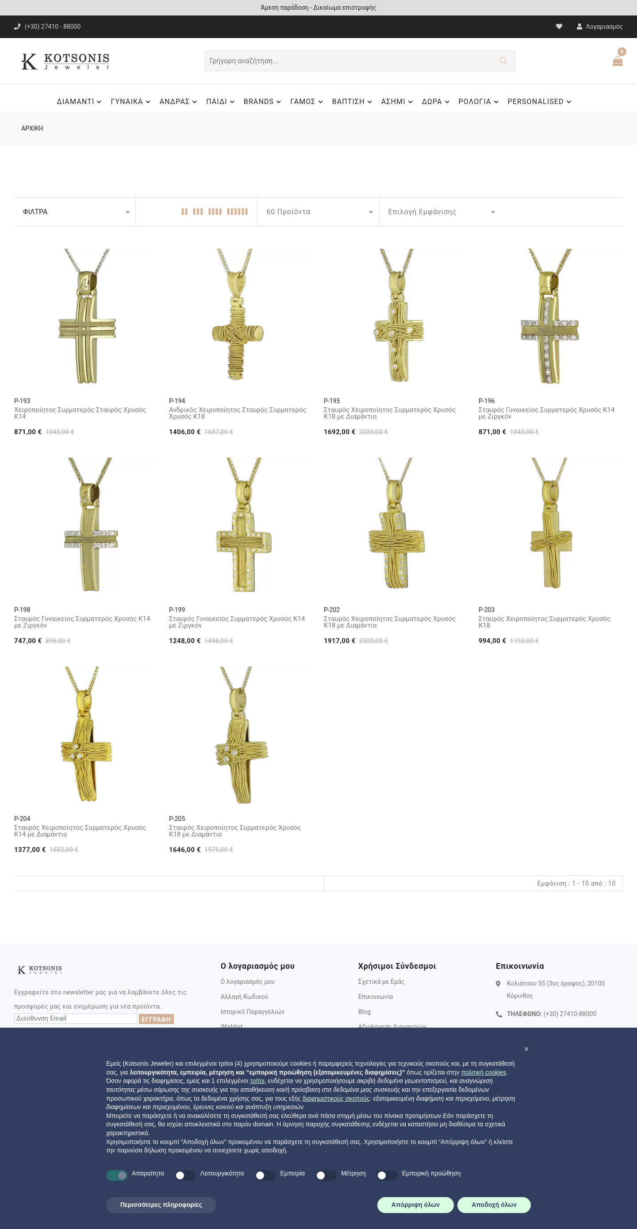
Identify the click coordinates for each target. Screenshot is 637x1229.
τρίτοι (257, 1080)
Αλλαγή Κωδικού (244, 996)
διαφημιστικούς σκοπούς (336, 1098)
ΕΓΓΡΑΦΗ (156, 1019)
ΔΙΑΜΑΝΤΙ (80, 101)
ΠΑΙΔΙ (221, 101)
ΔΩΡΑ (437, 101)
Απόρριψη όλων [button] (415, 1204)
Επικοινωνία (375, 996)
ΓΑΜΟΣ (307, 101)
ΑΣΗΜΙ (398, 101)
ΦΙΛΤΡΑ (35, 212)
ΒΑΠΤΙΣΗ (353, 101)
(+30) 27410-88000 (570, 1013)
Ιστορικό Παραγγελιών (253, 1011)
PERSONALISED (541, 101)
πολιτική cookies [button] (483, 1072)
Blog (364, 1011)
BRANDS (264, 101)
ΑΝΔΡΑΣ (180, 101)
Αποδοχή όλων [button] (494, 1204)
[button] (526, 1049)
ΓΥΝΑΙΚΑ (132, 101)
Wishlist (231, 1026)
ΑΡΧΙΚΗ (32, 128)
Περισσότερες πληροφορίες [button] (161, 1204)
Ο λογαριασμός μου (248, 981)
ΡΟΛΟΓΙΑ (480, 101)
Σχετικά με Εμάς (381, 981)
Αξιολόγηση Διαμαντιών (392, 1026)
